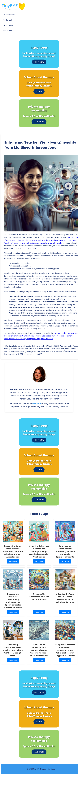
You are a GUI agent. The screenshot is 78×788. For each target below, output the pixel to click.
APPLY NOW (39, 62)
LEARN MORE (39, 121)
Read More (13, 561)
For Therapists (9, 14)
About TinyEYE (9, 30)
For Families (8, 25)
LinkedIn (36, 403)
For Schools (7, 20)
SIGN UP (39, 91)
